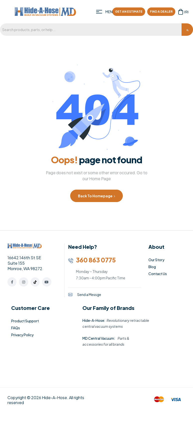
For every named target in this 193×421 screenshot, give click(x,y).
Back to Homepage (96, 196)
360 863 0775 (96, 260)
